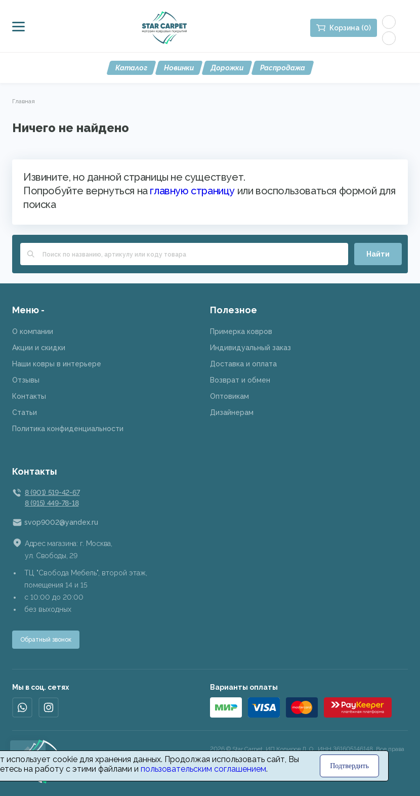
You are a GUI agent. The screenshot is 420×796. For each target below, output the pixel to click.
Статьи (24, 412)
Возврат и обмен (240, 380)
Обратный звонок (45, 639)
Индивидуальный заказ (250, 348)
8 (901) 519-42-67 (52, 492)
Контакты (29, 396)
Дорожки (227, 68)
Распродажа (282, 68)
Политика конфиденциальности (67, 429)
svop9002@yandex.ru (61, 522)
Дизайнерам (232, 412)
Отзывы (25, 380)
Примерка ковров (241, 331)
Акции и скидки (38, 348)
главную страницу (192, 191)
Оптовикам (229, 396)
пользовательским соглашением (203, 769)
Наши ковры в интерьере (56, 364)
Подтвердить (349, 766)
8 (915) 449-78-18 (51, 503)
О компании (32, 331)
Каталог (131, 68)
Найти (378, 254)
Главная (23, 101)
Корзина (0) (350, 28)
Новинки (179, 68)
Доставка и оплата (243, 364)
